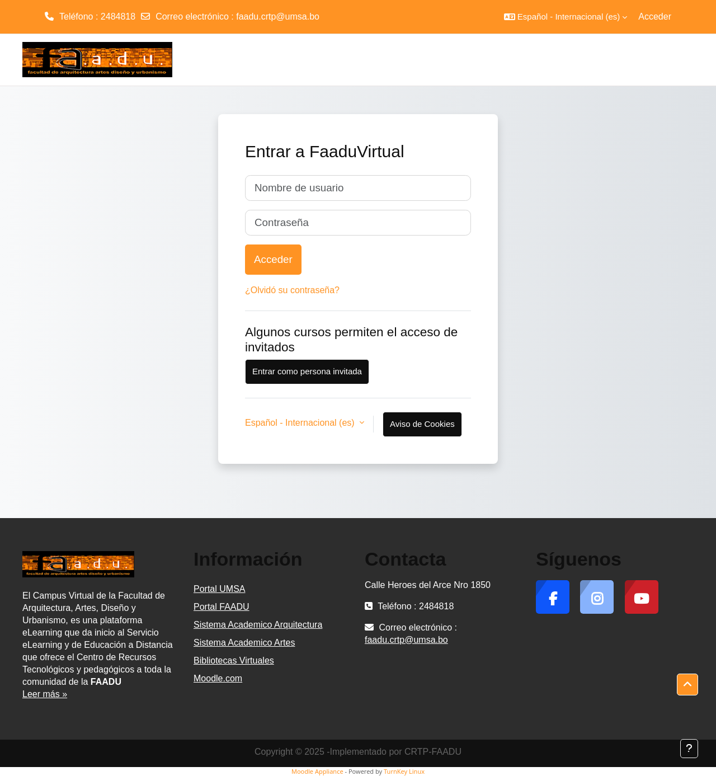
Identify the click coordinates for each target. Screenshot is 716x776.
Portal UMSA (219, 589)
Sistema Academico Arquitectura (258, 624)
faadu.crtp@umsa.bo (277, 16)
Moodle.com (218, 678)
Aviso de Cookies (422, 424)
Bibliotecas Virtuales (234, 660)
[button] (565, 17)
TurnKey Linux (404, 771)
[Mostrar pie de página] (689, 748)
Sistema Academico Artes (244, 642)
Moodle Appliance (317, 771)
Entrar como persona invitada (307, 371)
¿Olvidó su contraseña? (292, 290)
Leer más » (44, 694)
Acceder (654, 16)
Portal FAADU (221, 607)
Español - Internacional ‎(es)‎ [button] (301, 422)
